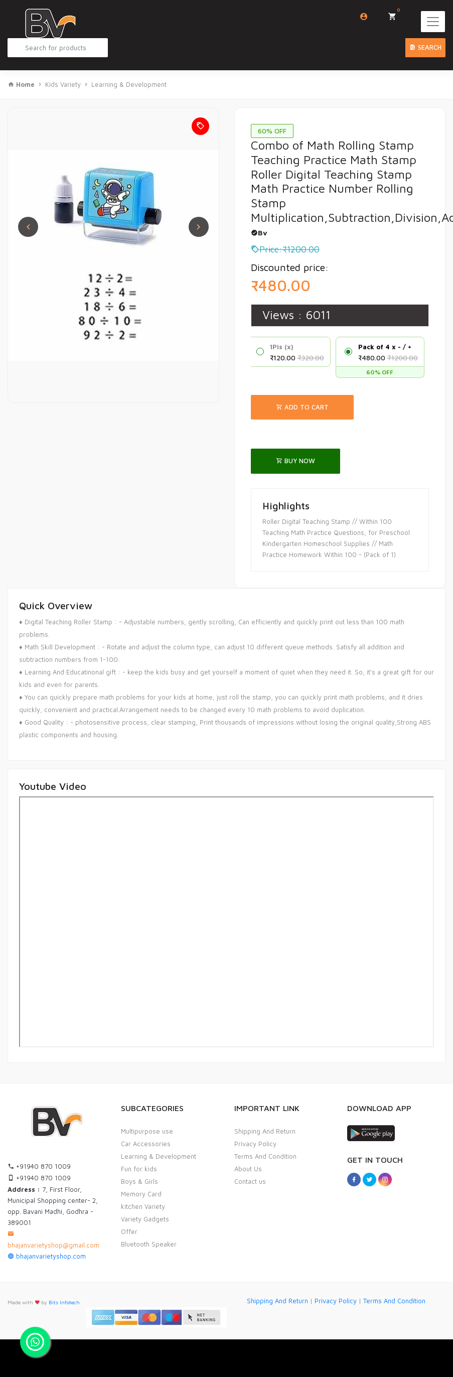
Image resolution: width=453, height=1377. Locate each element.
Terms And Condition (265, 1156)
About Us (248, 1169)
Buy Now (295, 461)
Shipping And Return (264, 1131)
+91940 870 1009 (39, 1166)
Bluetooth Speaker (149, 1244)
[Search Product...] (58, 47)
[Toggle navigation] (433, 21)
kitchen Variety (143, 1206)
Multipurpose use (147, 1131)
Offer (129, 1231)
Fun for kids (139, 1169)
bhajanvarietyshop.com (47, 1256)
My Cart (395, 14)
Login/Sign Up (364, 17)
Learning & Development (129, 84)
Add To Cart (302, 407)
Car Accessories (146, 1144)
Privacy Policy (255, 1144)
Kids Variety (63, 84)
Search (425, 47)
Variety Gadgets (145, 1219)
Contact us (250, 1181)
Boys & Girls (139, 1181)
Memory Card (141, 1194)
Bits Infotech (64, 1302)
